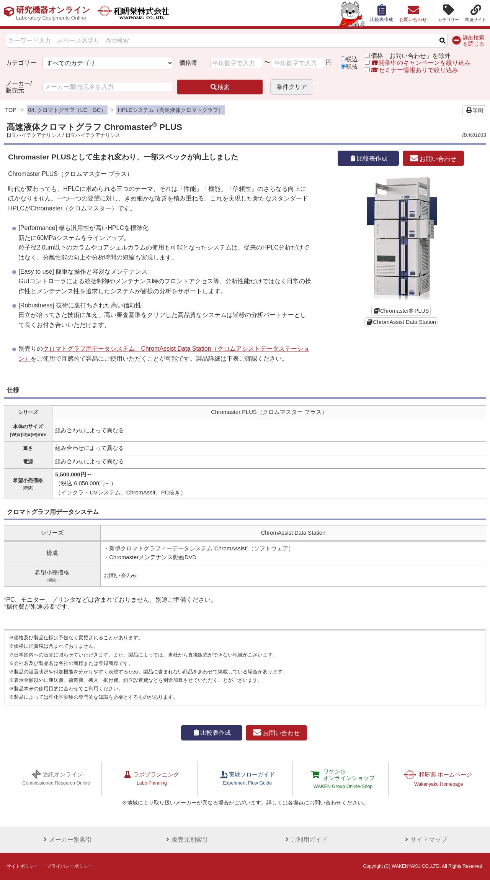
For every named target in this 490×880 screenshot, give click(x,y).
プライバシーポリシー (70, 866)
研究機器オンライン (55, 13)
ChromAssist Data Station (404, 322)
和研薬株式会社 (140, 13)
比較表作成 (368, 158)
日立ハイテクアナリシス (34, 135)
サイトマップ (424, 839)
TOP (10, 110)
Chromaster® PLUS (404, 311)
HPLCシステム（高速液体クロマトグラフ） (171, 110)
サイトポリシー (23, 866)
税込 (352, 59)
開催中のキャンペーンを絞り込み (420, 62)
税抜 (352, 66)
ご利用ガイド (305, 839)
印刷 (474, 110)
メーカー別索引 (66, 839)
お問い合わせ (433, 158)
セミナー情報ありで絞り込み (411, 70)
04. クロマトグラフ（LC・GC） (67, 110)
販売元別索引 (185, 839)
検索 (220, 87)
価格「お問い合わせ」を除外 (411, 56)
